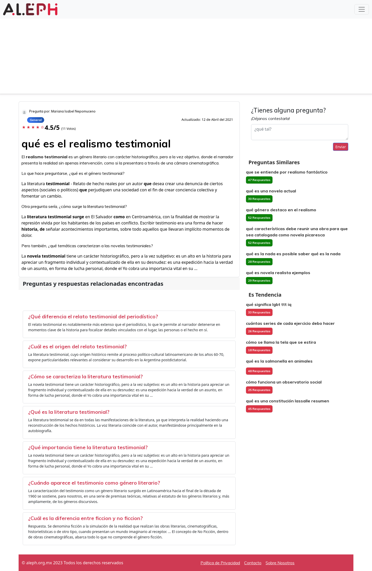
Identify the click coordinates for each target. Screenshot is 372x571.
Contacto (252, 562)
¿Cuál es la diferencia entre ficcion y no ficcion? (85, 518)
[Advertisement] (186, 57)
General (36, 120)
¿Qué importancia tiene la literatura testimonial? (88, 447)
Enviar (340, 146)
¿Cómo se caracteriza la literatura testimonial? (85, 376)
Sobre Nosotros (280, 562)
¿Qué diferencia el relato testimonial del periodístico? (93, 316)
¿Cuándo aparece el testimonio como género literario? (94, 482)
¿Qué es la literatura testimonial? (69, 412)
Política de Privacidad (220, 562)
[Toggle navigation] (361, 9)
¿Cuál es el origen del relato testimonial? (77, 346)
